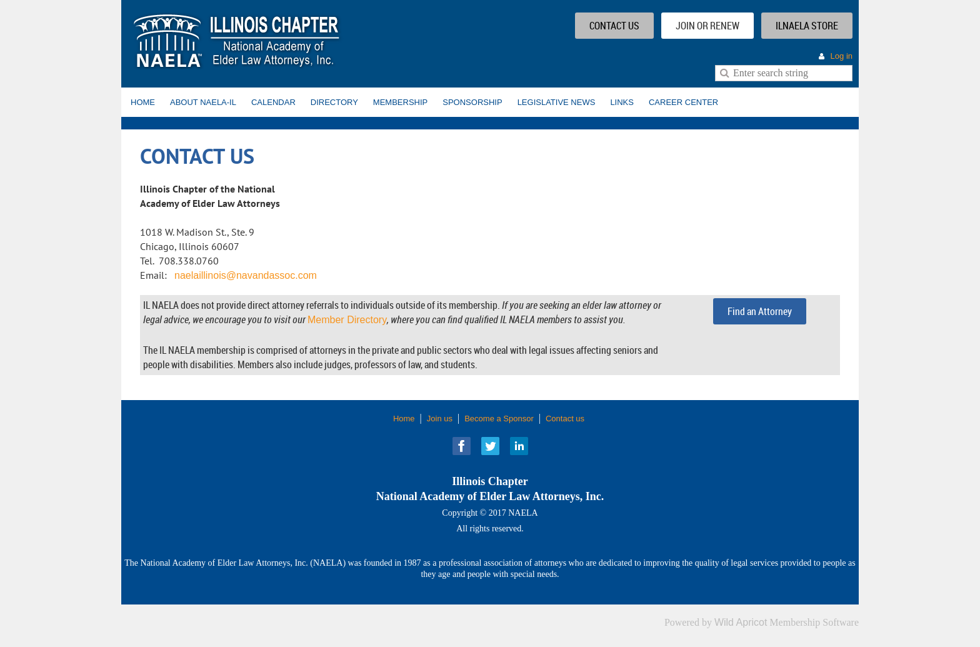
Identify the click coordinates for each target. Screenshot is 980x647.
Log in (841, 56)
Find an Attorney (760, 311)
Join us (439, 418)
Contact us (565, 418)
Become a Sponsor (499, 418)
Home (404, 418)
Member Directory (347, 319)
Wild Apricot (740, 622)
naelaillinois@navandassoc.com (245, 275)
